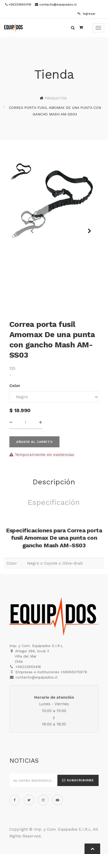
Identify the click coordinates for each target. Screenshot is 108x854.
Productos (56, 98)
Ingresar (86, 13)
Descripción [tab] (54, 482)
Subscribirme (78, 780)
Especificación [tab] (54, 502)
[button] (87, 228)
